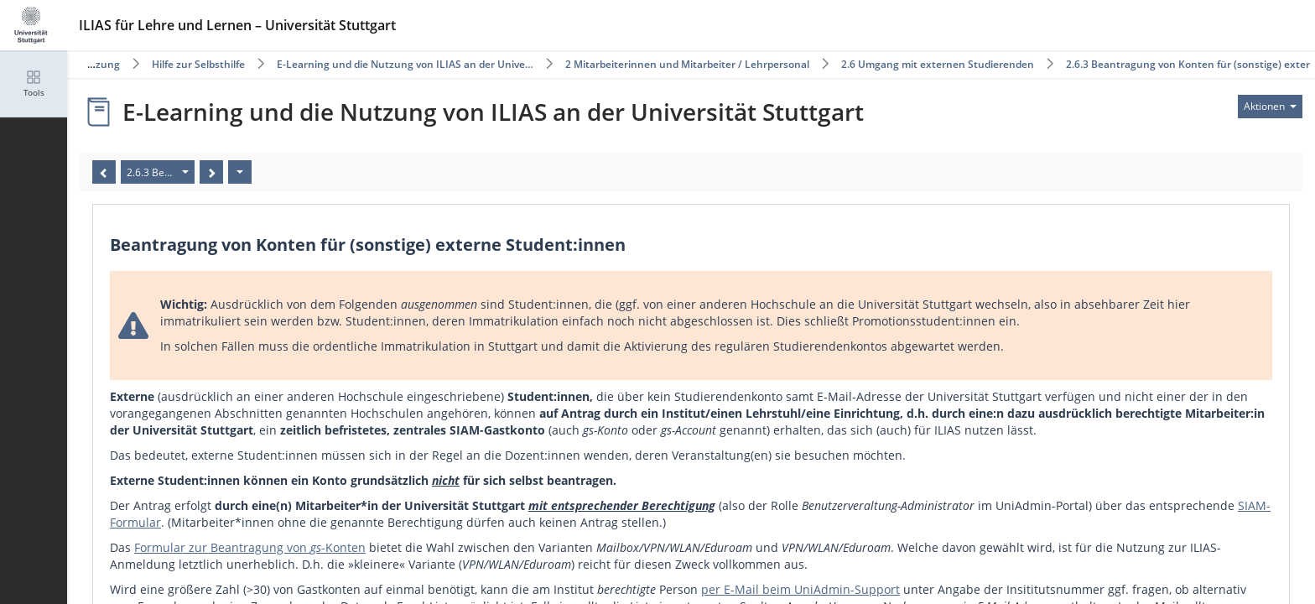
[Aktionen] (240, 172)
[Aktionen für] (1270, 106)
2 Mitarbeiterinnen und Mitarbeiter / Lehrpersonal (687, 64)
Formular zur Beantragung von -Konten (250, 547)
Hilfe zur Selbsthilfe (198, 64)
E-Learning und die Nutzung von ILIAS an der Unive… (405, 64)
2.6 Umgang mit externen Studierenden (937, 64)
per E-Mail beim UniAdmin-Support (800, 589)
